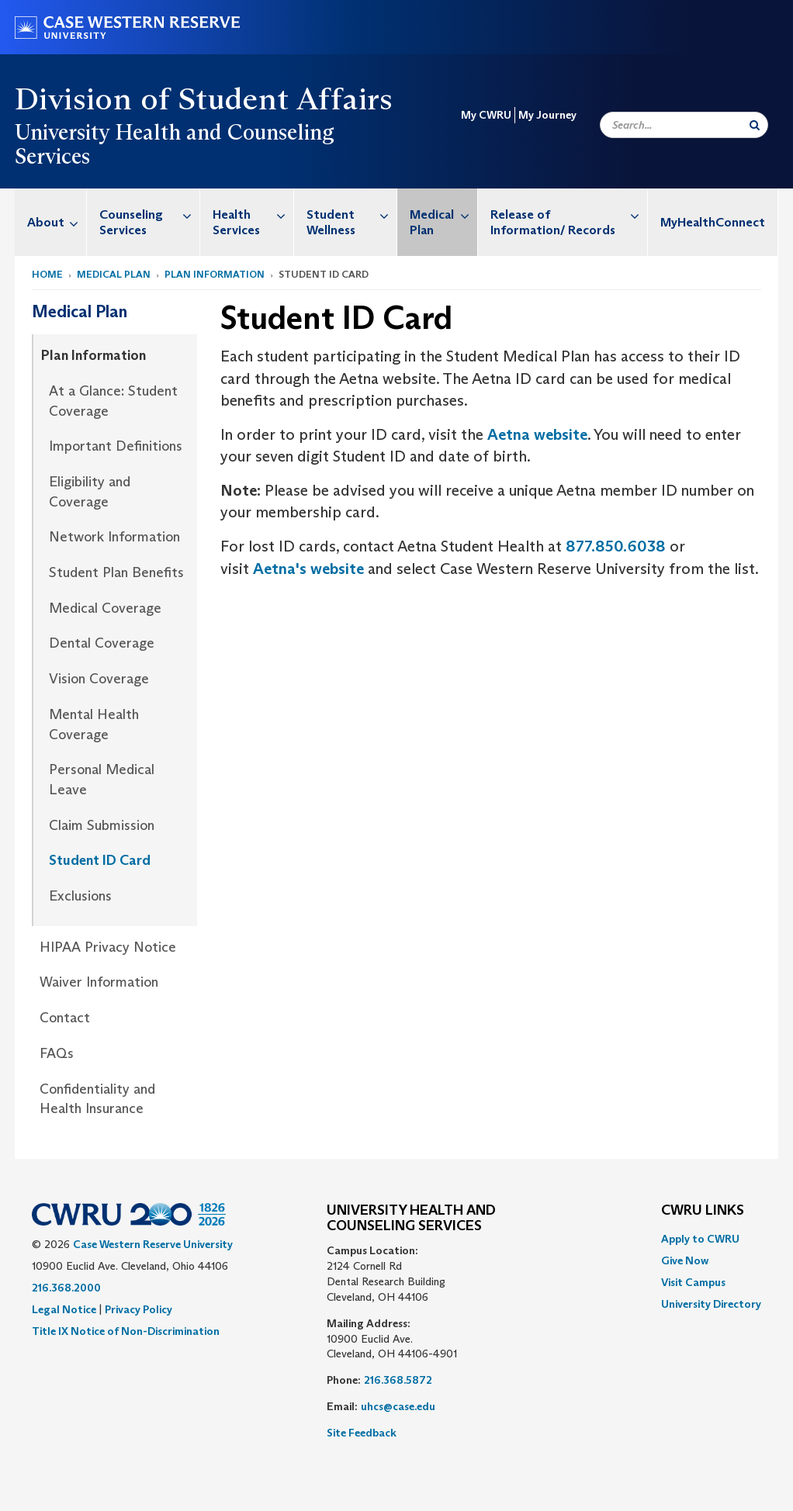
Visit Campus (693, 1282)
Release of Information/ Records (568, 214)
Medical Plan (443, 214)
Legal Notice (64, 1309)
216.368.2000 (66, 1288)
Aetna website (537, 434)
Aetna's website (308, 568)
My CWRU (486, 115)
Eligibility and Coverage (89, 491)
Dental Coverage (101, 643)
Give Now (684, 1260)
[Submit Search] (755, 125)
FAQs (57, 1053)
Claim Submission (101, 825)
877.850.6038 (616, 546)
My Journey (547, 115)
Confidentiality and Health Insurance (97, 1099)
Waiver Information (99, 982)
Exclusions (80, 895)
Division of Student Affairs (204, 98)
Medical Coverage (105, 608)
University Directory (711, 1304)
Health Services (253, 214)
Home (47, 274)
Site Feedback (361, 1433)
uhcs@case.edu (398, 1406)
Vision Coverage (99, 678)
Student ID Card (100, 860)
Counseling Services (149, 214)
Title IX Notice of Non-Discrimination (126, 1331)
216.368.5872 (398, 1380)
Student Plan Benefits (116, 572)
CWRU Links (702, 1211)
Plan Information (214, 274)
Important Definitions (115, 446)
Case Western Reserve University (153, 1244)
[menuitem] (51, 222)
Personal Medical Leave (101, 779)
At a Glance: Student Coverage (113, 401)
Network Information (114, 536)
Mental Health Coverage (94, 724)
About (56, 222)
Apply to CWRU (700, 1239)
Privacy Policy (138, 1309)
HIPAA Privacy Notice (108, 947)
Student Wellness (351, 214)
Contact (65, 1017)
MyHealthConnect (712, 222)
